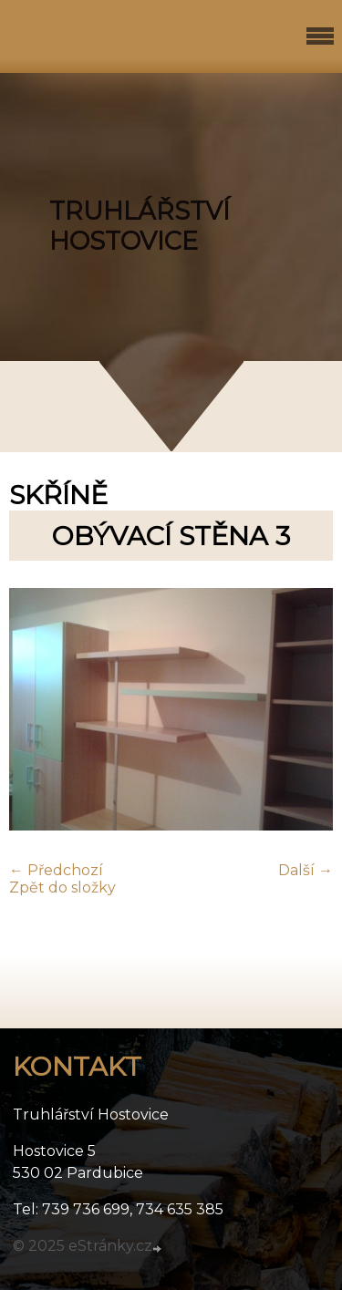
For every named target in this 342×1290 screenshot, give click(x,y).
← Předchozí (56, 870)
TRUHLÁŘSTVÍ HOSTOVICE (139, 226)
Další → (305, 870)
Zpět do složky (62, 887)
